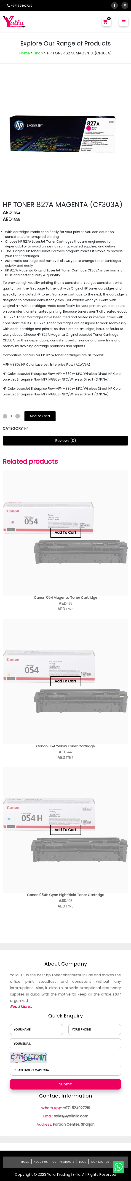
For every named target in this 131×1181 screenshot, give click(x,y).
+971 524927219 (19, 6)
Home (24, 53)
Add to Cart (40, 416)
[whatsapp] (119, 1167)
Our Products (63, 1162)
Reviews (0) (65, 440)
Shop (38, 53)
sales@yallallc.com (71, 1116)
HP (26, 428)
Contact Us (100, 1162)
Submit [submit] (65, 1084)
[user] (36, 1029)
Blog (83, 1162)
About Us (41, 1162)
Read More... (21, 1006)
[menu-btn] (123, 21)
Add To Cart (65, 532)
